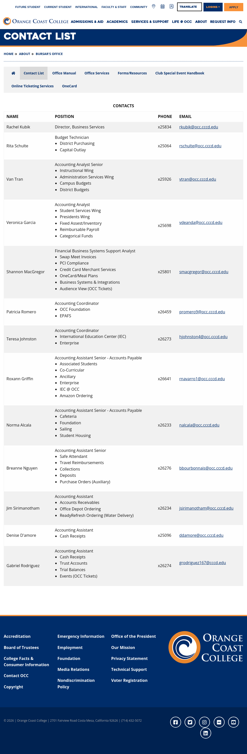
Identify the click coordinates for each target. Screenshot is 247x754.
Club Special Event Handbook (179, 73)
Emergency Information (80, 636)
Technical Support (129, 669)
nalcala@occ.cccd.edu (199, 425)
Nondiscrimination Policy (76, 684)
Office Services (97, 73)
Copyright (13, 687)
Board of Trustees (21, 647)
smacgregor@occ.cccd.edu (203, 271)
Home (8, 54)
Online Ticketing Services (32, 86)
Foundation (68, 658)
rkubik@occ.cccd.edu (198, 127)
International (86, 6)
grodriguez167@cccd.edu (202, 562)
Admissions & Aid (87, 22)
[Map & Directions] (154, 6)
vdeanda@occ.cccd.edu (200, 222)
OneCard (69, 86)
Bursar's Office (49, 54)
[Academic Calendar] (163, 6)
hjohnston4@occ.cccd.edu (203, 336)
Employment (70, 647)
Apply (233, 6)
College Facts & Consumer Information (26, 662)
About (201, 22)
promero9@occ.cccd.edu (202, 312)
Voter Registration (129, 680)
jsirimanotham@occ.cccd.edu (206, 508)
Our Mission (123, 647)
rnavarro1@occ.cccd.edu (202, 378)
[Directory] (172, 6)
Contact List (34, 73)
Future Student (27, 6)
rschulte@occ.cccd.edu (200, 146)
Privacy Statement (129, 658)
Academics (117, 22)
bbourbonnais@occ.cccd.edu (206, 468)
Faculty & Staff (113, 6)
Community (138, 6)
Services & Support (150, 22)
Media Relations (73, 669)
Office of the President (133, 636)
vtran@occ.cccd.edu (197, 179)
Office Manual (64, 73)
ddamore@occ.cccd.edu (201, 535)
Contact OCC (16, 675)
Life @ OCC (182, 22)
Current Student (58, 6)
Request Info (223, 22)
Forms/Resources (132, 73)
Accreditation (17, 636)
